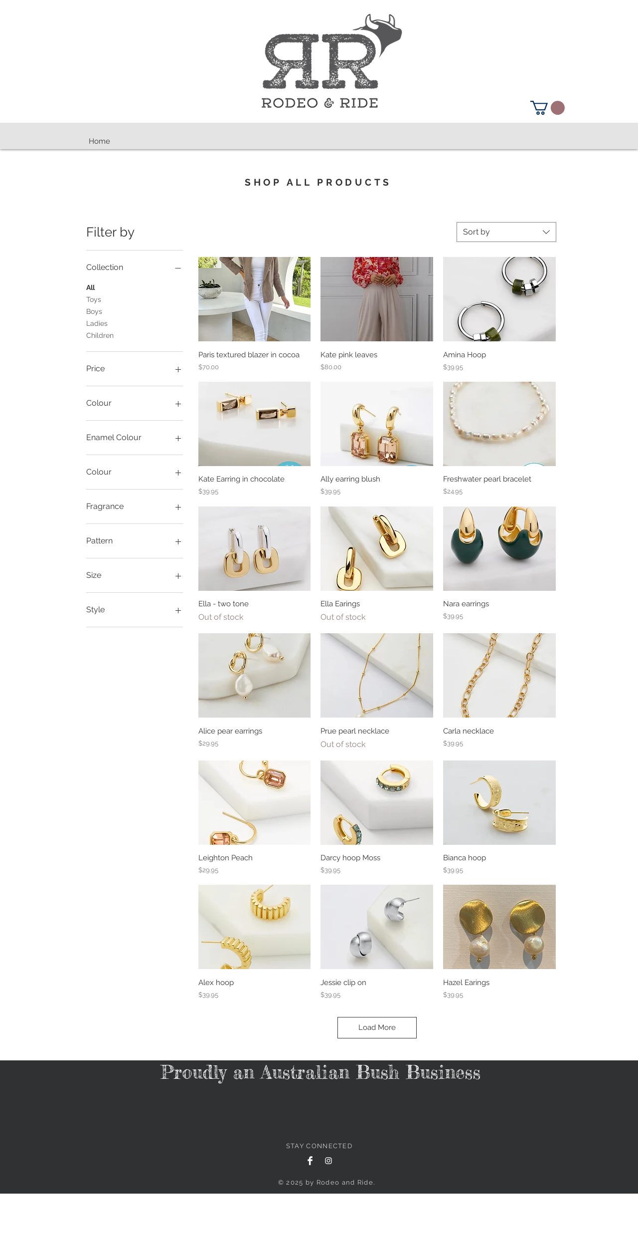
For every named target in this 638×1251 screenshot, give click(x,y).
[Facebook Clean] (310, 1160)
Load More (377, 1027)
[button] (547, 108)
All (90, 286)
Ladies (97, 322)
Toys (93, 298)
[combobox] (506, 232)
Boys (94, 310)
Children (100, 334)
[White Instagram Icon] (328, 1160)
